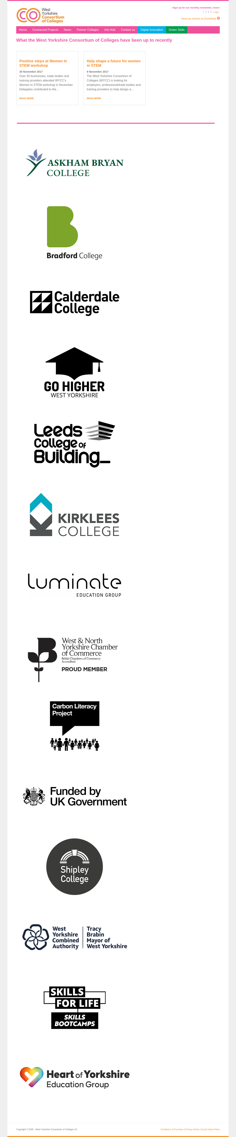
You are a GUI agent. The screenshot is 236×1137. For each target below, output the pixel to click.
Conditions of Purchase (171, 1129)
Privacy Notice (192, 1129)
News (67, 29)
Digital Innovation (151, 29)
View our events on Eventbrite (200, 18)
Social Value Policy (210, 1129)
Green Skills (177, 29)
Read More (26, 98)
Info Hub (109, 29)
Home (23, 29)
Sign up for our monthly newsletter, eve (195, 7)
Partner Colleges (88, 29)
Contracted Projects (45, 29)
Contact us (128, 29)
